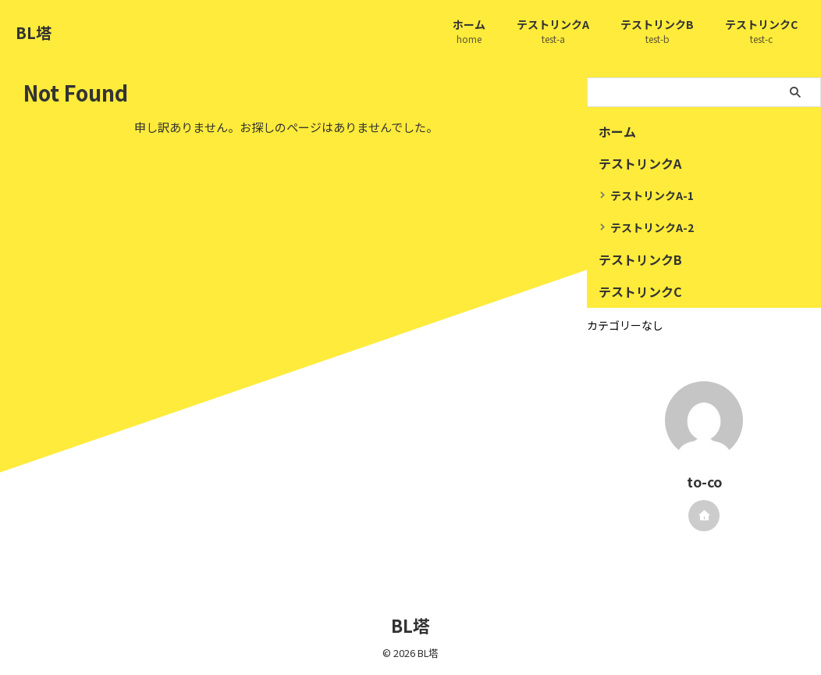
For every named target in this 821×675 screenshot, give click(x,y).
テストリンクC (761, 32)
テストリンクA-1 (652, 195)
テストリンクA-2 (652, 227)
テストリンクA (553, 32)
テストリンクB (657, 32)
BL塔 (34, 32)
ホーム (469, 32)
